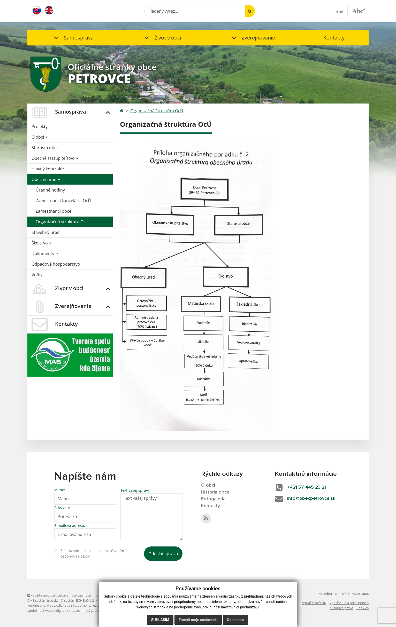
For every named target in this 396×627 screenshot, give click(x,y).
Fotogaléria (213, 499)
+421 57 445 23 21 (306, 487)
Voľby (37, 274)
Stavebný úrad (46, 232)
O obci (40, 137)
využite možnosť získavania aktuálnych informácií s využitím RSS (78, 595)
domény (84, 605)
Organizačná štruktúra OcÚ (62, 222)
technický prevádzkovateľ (95, 610)
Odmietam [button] (235, 620)
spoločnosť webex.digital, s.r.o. (50, 610)
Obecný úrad (46, 179)
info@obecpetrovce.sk (311, 498)
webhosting (36, 605)
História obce (215, 492)
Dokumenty (45, 253)
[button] (72, 37)
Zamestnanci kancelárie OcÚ (63, 200)
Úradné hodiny (50, 190)
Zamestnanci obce (53, 211)
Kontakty (334, 37)
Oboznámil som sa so (92, 553)
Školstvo (41, 243)
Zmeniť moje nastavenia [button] (198, 620)
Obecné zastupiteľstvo (55, 158)
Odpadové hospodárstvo (56, 264)
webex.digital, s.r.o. (61, 605)
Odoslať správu (163, 554)
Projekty (40, 126)
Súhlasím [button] (160, 620)
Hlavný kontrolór (48, 169)
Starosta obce (45, 147)
